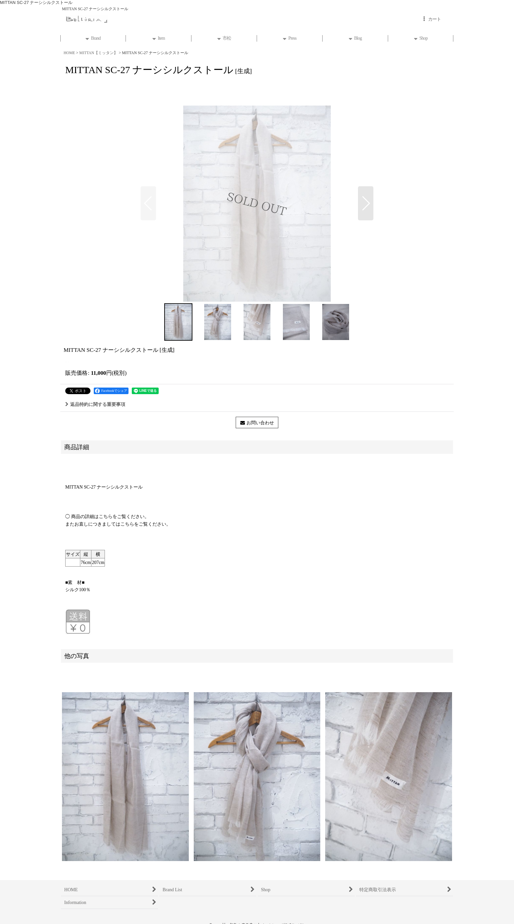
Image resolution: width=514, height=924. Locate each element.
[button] (148, 203)
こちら (127, 524)
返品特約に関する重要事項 (95, 404)
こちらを (108, 516)
